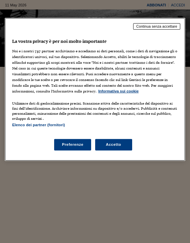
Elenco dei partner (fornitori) (38, 125)
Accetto (113, 144)
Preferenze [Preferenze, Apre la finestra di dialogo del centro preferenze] (72, 144)
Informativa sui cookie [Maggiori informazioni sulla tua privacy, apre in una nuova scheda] (118, 91)
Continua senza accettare (156, 26)
